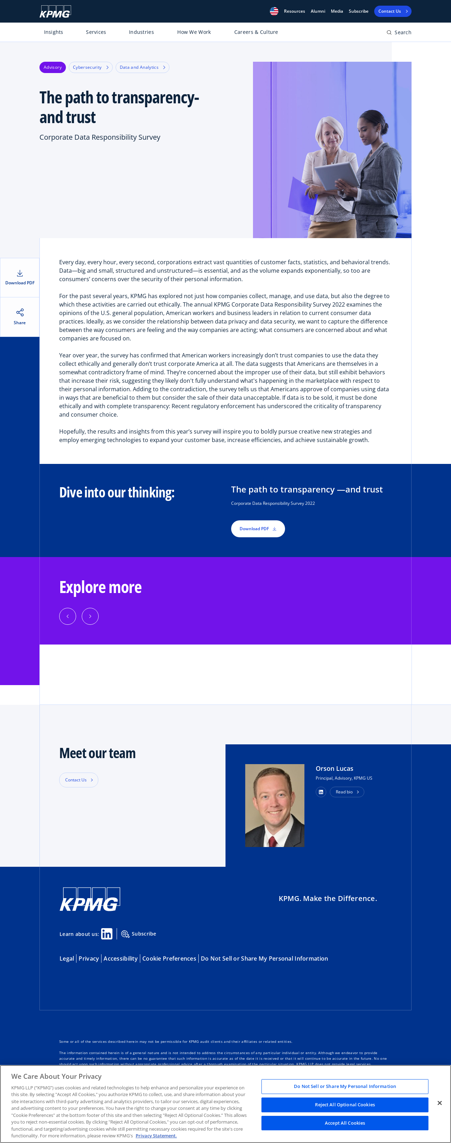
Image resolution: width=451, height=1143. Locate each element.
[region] (225, 1104)
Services (96, 32)
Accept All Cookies (345, 1123)
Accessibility (121, 958)
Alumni (318, 11)
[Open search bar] (399, 33)
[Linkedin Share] (106, 933)
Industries (141, 32)
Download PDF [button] (258, 529)
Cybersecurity (91, 67)
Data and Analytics (142, 67)
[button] (274, 11)
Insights (53, 32)
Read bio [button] (344, 792)
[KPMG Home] (55, 11)
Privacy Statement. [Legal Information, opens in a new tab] (156, 1135)
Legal (67, 958)
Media (337, 11)
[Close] (439, 1103)
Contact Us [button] (76, 780)
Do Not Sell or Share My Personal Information (264, 958)
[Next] (90, 616)
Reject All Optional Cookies (345, 1104)
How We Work (194, 32)
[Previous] (67, 616)
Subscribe (359, 11)
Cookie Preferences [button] (169, 958)
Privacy (89, 958)
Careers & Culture (256, 32)
